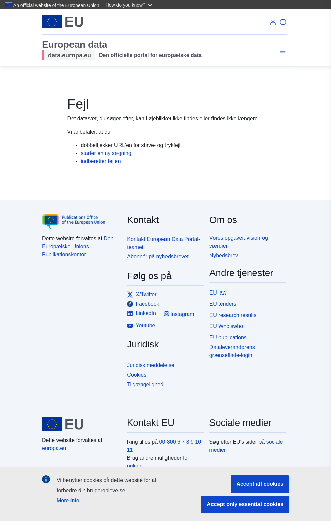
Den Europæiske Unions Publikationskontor (77, 246)
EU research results (233, 315)
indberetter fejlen (101, 161)
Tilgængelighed (145, 384)
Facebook (143, 304)
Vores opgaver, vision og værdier (238, 242)
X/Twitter (141, 294)
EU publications (228, 337)
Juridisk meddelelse (150, 365)
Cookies (136, 375)
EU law (218, 293)
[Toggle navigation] (281, 51)
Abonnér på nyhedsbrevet (157, 256)
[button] (130, 4)
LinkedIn (141, 313)
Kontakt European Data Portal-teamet (163, 243)
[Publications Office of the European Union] (80, 217)
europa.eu (54, 448)
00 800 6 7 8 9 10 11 (164, 446)
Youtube (141, 326)
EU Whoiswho (226, 326)
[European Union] (80, 424)
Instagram (179, 314)
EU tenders (222, 304)
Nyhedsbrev (223, 255)
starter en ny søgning (106, 153)
